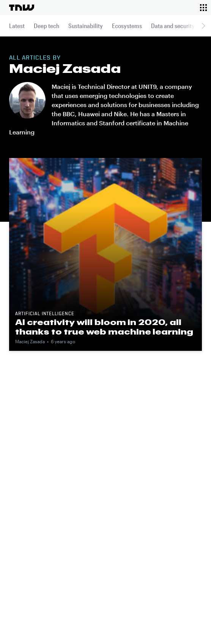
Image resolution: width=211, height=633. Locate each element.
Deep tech (46, 25)
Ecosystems (127, 25)
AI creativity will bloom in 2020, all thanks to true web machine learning (104, 326)
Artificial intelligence (44, 314)
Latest (17, 25)
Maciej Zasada (30, 341)
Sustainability (85, 25)
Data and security (173, 25)
